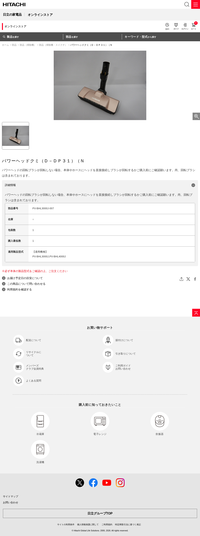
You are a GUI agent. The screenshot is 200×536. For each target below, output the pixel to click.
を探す (11, 36)
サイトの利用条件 (65, 524)
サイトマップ (10, 496)
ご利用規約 (107, 524)
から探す (140, 36)
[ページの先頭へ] (196, 313)
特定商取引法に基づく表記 (128, 524)
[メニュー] (195, 4)
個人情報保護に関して (88, 524)
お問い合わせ (10, 502)
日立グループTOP (100, 513)
